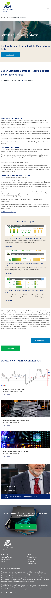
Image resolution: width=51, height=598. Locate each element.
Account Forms (32, 557)
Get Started (10, 55)
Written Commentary (20, 17)
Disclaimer (30, 561)
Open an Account (6, 557)
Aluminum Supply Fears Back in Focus (16, 420)
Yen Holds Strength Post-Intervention (16, 451)
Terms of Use (31, 564)
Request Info (5, 559)
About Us (4, 561)
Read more (8, 246)
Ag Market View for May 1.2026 (14, 389)
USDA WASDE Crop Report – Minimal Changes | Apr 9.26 (23, 238)
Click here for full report (8, 212)
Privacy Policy (31, 559)
